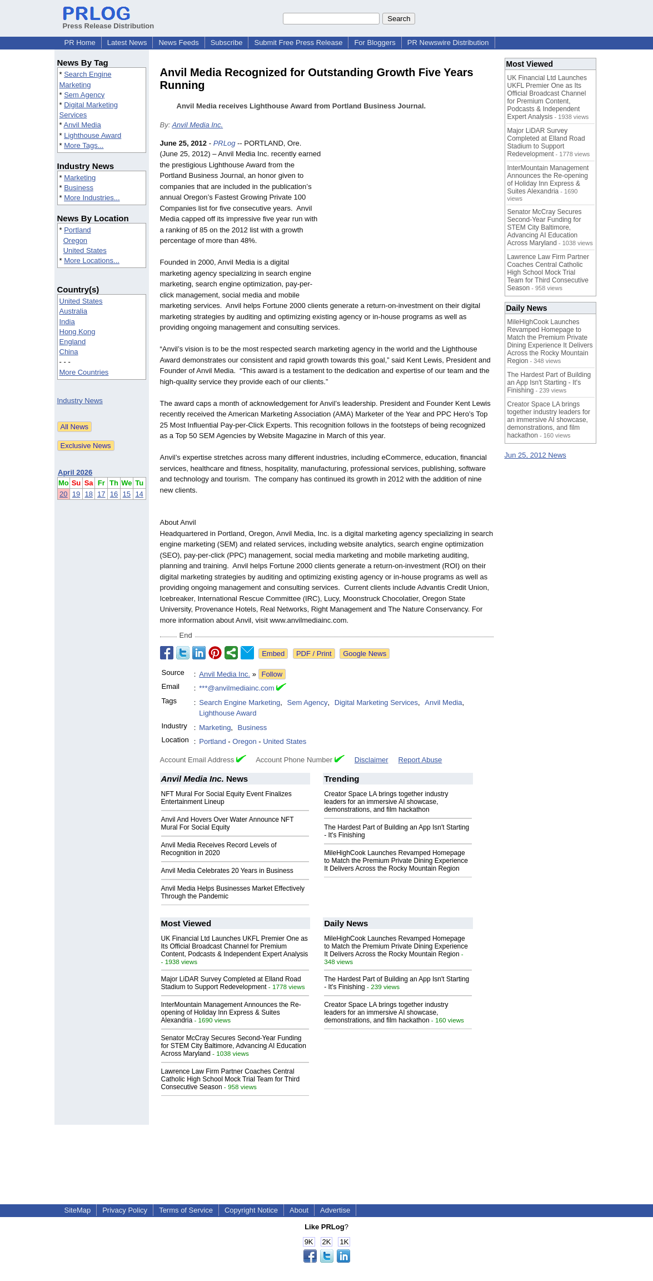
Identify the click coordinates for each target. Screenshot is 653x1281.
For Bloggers (374, 42)
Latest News (127, 42)
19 (76, 494)
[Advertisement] (410, 219)
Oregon (75, 240)
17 (101, 494)
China (68, 351)
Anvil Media (82, 125)
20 (63, 494)
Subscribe (227, 42)
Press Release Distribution (108, 21)
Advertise (335, 1210)
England (72, 341)
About (299, 1210)
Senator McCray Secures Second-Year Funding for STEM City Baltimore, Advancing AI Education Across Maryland (233, 1045)
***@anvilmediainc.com (236, 688)
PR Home (80, 42)
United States (85, 250)
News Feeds (178, 42)
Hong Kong (77, 331)
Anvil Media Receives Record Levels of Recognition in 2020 (219, 849)
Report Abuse (420, 760)
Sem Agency (84, 95)
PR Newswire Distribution (448, 42)
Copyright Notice (251, 1210)
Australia (73, 311)
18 (88, 494)
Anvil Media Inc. (197, 125)
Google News (364, 653)
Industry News (80, 400)
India (67, 321)
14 (139, 494)
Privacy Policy (124, 1210)
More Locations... (91, 260)
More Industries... (91, 197)
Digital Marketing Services (376, 702)
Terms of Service (186, 1210)
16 (114, 494)
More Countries (84, 372)
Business (78, 187)
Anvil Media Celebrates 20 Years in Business (227, 871)
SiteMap (77, 1210)
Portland (77, 230)
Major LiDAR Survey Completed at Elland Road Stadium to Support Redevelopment (231, 983)
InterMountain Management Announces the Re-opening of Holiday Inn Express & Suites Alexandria (231, 1012)
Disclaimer (371, 760)
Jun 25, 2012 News (535, 455)
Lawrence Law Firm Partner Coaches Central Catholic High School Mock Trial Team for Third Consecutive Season (230, 1079)
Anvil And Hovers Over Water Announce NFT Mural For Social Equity (227, 823)
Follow (272, 674)
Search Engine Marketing (239, 702)
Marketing (80, 177)
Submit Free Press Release (298, 42)
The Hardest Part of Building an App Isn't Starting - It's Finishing (549, 382)
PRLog (224, 143)
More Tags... (83, 145)
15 (127, 494)
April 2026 (75, 472)
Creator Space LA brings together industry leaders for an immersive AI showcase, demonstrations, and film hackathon (386, 801)
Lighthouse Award (92, 135)
